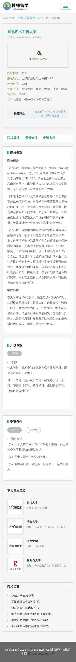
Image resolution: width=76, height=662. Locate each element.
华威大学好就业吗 (22, 595)
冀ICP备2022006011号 (41, 653)
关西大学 (32, 541)
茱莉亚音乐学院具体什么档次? (30, 626)
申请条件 (49, 137)
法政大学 (32, 521)
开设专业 (31, 137)
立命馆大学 (34, 560)
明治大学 (32, 502)
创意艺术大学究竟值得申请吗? (30, 620)
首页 (21, 18)
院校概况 (13, 137)
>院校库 (30, 18)
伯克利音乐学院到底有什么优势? (31, 614)
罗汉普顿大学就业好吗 (25, 601)
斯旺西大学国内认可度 (25, 607)
